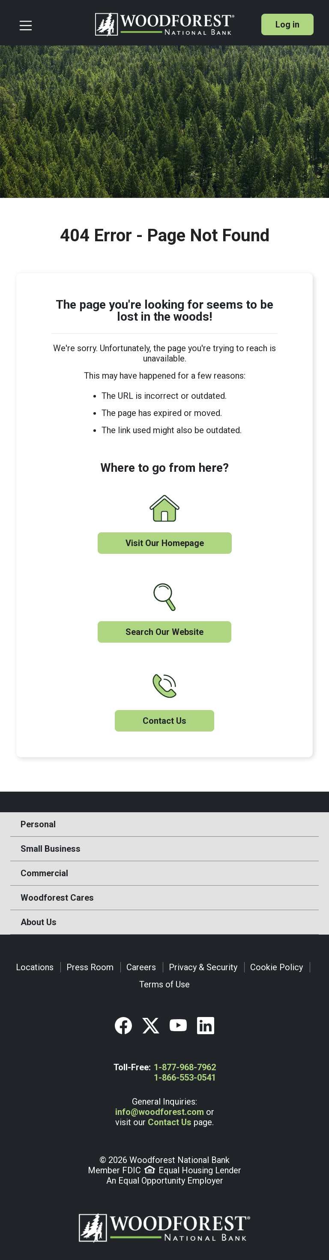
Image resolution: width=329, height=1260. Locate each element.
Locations (35, 967)
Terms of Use (164, 984)
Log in (287, 24)
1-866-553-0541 (185, 1077)
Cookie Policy (276, 967)
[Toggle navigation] (53, 24)
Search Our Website (164, 632)
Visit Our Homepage (165, 543)
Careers (141, 967)
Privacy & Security (203, 967)
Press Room (90, 967)
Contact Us (164, 721)
